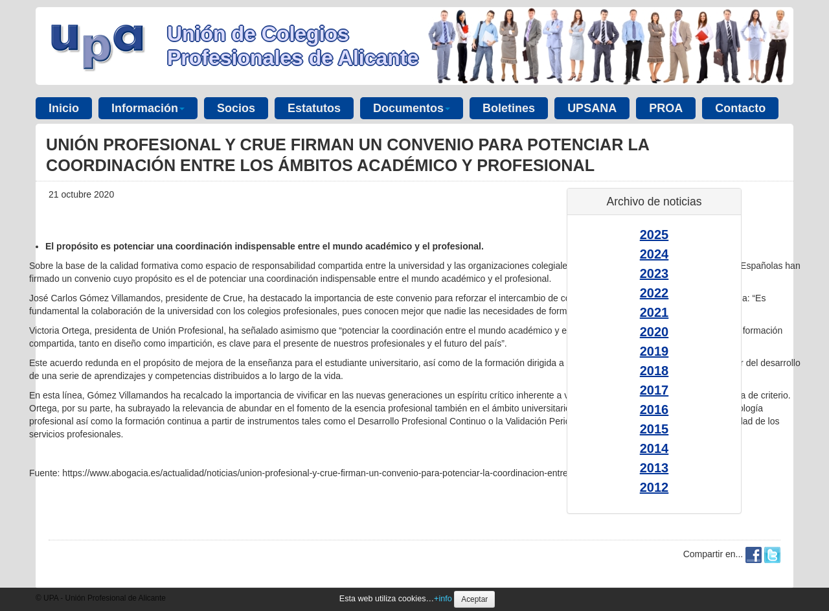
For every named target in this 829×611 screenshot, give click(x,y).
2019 (654, 351)
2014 (654, 448)
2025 (654, 234)
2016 (654, 409)
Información (148, 108)
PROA (666, 108)
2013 (654, 468)
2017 (654, 390)
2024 (654, 254)
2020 (654, 332)
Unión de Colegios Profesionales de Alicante (292, 45)
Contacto (740, 108)
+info (443, 598)
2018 (654, 370)
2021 (654, 312)
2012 (654, 487)
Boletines (509, 108)
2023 (654, 273)
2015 (654, 429)
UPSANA (592, 108)
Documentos (411, 108)
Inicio (64, 108)
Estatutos (314, 108)
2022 (654, 293)
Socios (236, 108)
